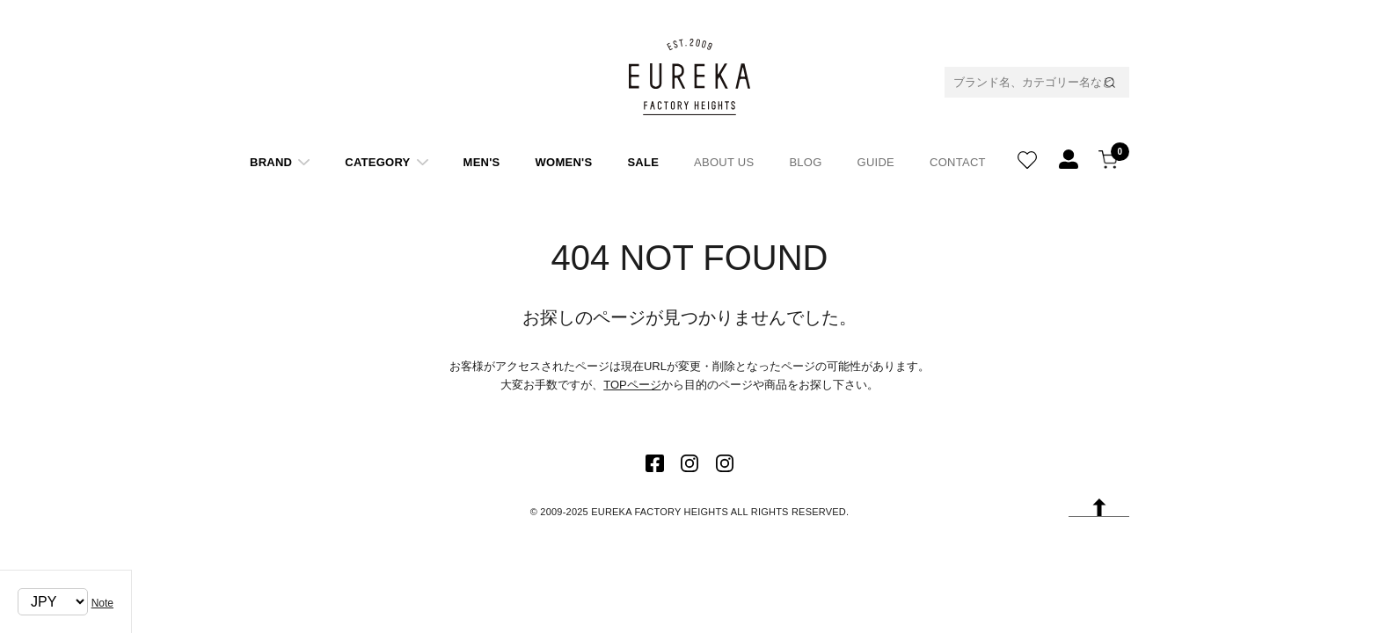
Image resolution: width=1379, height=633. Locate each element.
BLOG (805, 162)
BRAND (271, 162)
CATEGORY (377, 162)
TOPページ (632, 384)
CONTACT (958, 162)
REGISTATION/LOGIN (1068, 155)
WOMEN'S (564, 162)
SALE (643, 162)
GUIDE (875, 162)
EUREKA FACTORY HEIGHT (689, 76)
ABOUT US (724, 162)
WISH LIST (1027, 155)
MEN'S (481, 162)
